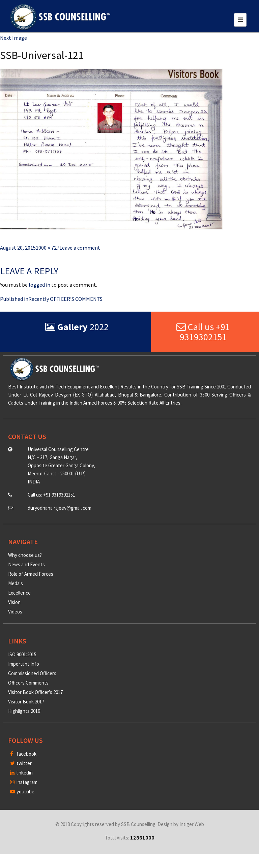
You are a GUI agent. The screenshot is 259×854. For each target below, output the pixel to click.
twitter (21, 763)
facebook (23, 754)
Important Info (23, 664)
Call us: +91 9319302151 (51, 495)
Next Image (13, 37)
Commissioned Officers (32, 673)
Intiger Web (191, 824)
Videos (15, 611)
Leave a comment (79, 247)
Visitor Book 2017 (26, 701)
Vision (14, 602)
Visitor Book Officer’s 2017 (35, 692)
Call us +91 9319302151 (203, 332)
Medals (15, 583)
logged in (39, 284)
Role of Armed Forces (30, 574)
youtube (22, 791)
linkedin (21, 772)
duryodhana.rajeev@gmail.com (59, 508)
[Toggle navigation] (240, 20)
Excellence (19, 593)
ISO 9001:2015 (22, 654)
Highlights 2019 (24, 711)
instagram (23, 782)
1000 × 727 (47, 247)
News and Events (26, 564)
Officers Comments (28, 682)
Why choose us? (25, 555)
